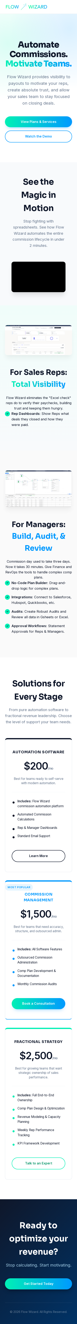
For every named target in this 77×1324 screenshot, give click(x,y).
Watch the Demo (38, 136)
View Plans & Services (38, 122)
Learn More (38, 856)
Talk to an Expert (38, 1163)
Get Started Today (38, 1284)
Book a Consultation (38, 1003)
